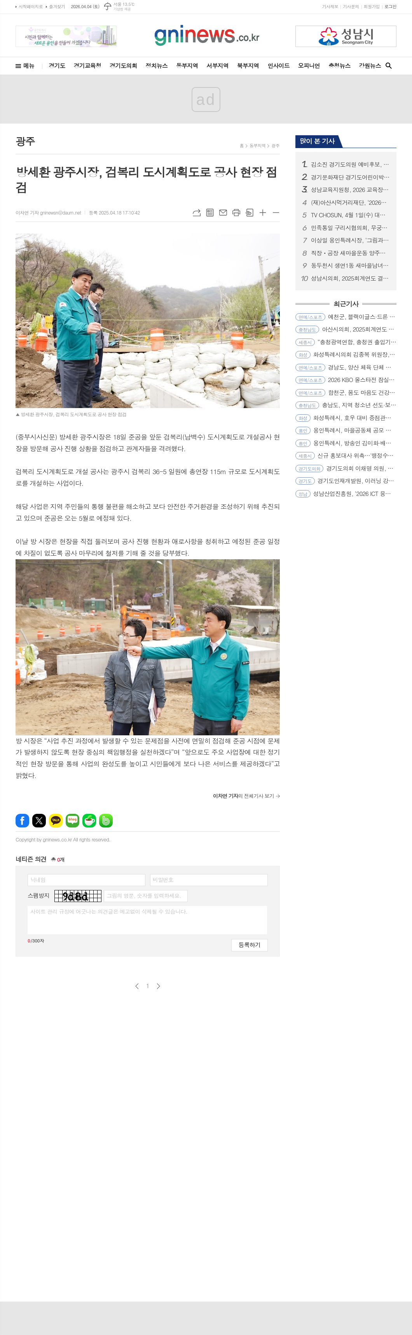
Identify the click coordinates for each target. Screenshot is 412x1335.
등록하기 (249, 945)
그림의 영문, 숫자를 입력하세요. (143, 895)
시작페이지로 (31, 6)
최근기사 (345, 304)
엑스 (39, 820)
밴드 (106, 820)
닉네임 (37, 879)
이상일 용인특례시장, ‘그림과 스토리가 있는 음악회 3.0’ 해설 (350, 240)
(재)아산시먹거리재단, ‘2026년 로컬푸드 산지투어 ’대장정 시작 (350, 202)
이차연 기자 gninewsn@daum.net (48, 212)
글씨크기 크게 (263, 212)
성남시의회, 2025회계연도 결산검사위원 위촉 (350, 278)
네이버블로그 (72, 820)
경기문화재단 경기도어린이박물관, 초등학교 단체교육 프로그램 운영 (350, 177)
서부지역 (217, 65)
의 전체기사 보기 (243, 795)
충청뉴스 (339, 65)
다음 (158, 986)
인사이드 (278, 65)
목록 (210, 212)
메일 (223, 212)
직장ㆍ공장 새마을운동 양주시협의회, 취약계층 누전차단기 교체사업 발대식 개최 (350, 253)
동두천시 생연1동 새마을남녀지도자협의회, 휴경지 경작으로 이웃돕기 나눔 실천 (350, 265)
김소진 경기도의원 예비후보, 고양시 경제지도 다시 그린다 (350, 164)
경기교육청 (87, 65)
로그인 (390, 6)
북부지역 (248, 65)
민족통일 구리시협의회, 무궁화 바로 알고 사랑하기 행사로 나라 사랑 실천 (350, 228)
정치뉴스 (157, 65)
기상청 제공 (122, 9)
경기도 (57, 65)
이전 (137, 986)
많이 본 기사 (317, 141)
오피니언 (309, 65)
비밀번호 (163, 879)
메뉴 (28, 65)
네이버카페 (89, 820)
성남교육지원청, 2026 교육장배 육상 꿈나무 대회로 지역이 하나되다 (350, 190)
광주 (275, 145)
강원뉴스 (370, 65)
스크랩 (249, 212)
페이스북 (22, 820)
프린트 (236, 212)
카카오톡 (56, 820)
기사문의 (351, 6)
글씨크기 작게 (276, 212)
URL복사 (197, 212)
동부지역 (187, 65)
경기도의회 (123, 65)
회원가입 (372, 6)
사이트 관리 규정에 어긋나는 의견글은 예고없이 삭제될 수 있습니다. (108, 911)
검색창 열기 (388, 66)
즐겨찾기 (57, 6)
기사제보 (330, 6)
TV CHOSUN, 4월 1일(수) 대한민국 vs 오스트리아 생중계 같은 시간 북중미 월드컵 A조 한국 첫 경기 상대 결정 (350, 215)
